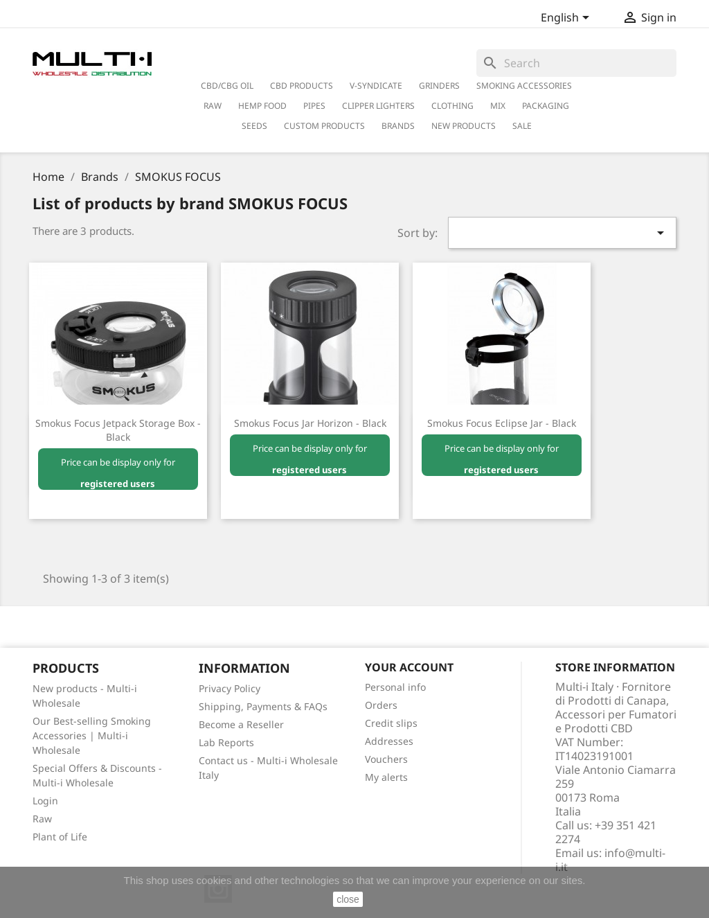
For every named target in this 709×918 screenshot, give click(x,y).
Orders (381, 705)
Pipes (314, 106)
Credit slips (391, 723)
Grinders (439, 85)
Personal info (395, 687)
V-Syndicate (376, 85)
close (347, 899)
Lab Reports (226, 742)
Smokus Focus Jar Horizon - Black (310, 423)
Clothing (452, 106)
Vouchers (386, 759)
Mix (497, 106)
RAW (213, 106)
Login (45, 800)
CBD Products (301, 85)
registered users (117, 483)
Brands (398, 126)
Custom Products (324, 126)
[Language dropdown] (567, 18)
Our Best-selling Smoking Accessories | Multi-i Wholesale (92, 735)
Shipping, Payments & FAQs (263, 706)
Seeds (254, 126)
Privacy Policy (229, 688)
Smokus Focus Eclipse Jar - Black (501, 423)
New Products (463, 126)
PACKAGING (545, 106)
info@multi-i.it (610, 859)
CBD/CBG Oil (227, 85)
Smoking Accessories (524, 85)
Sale (522, 126)
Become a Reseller (241, 724)
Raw (42, 818)
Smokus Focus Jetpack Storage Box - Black (118, 429)
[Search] (576, 63)
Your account (409, 667)
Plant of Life (60, 836)
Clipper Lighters (378, 106)
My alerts (386, 777)
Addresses (389, 741)
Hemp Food (262, 106)
